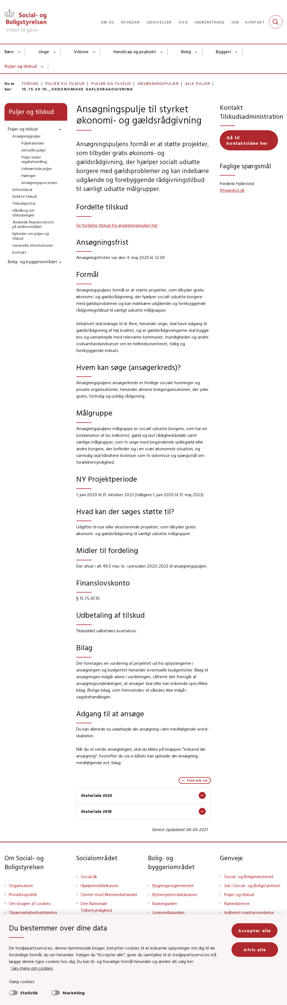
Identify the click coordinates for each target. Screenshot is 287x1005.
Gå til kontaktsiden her (247, 140)
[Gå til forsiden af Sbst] (23, 22)
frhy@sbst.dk (232, 190)
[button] (59, 129)
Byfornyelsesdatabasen (174, 894)
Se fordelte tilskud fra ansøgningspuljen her (117, 225)
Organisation (21, 885)
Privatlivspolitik (23, 894)
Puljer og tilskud (20, 66)
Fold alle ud (197, 780)
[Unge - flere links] (55, 51)
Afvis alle (255, 949)
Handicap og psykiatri (135, 51)
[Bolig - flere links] (196, 51)
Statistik (29, 992)
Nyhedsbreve (237, 903)
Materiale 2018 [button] (96, 811)
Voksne (81, 51)
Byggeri (223, 51)
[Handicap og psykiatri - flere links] (162, 51)
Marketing (74, 992)
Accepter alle (255, 930)
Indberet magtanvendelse (249, 912)
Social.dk (89, 876)
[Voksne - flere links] (94, 51)
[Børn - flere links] (19, 51)
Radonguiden (164, 903)
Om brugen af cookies (30, 903)
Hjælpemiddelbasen (99, 885)
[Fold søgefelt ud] (276, 22)
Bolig (186, 51)
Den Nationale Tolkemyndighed (96, 907)
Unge (44, 51)
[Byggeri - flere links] (236, 51)
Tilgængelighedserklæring (33, 912)
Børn (9, 51)
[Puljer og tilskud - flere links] (42, 66)
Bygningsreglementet (173, 885)
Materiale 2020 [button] (96, 795)
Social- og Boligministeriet (249, 876)
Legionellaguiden (168, 912)
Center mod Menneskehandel (109, 894)
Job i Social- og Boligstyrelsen (252, 885)
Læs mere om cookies (32, 968)
